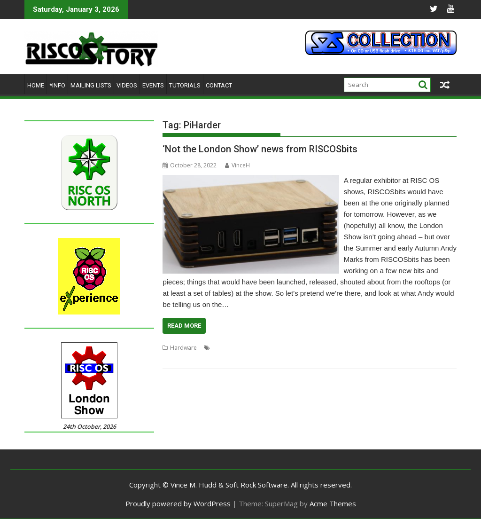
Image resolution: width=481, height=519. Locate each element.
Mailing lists (90, 85)
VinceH (237, 165)
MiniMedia (316, 348)
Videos (126, 85)
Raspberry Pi (378, 348)
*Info (57, 85)
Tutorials (185, 85)
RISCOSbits (177, 359)
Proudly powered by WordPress (178, 503)
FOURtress (245, 348)
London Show (281, 348)
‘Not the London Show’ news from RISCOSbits (260, 149)
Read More (184, 325)
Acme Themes (333, 503)
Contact (219, 85)
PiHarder (345, 348)
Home (35, 85)
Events (153, 85)
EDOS (219, 348)
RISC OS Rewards (421, 348)
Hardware (183, 348)
